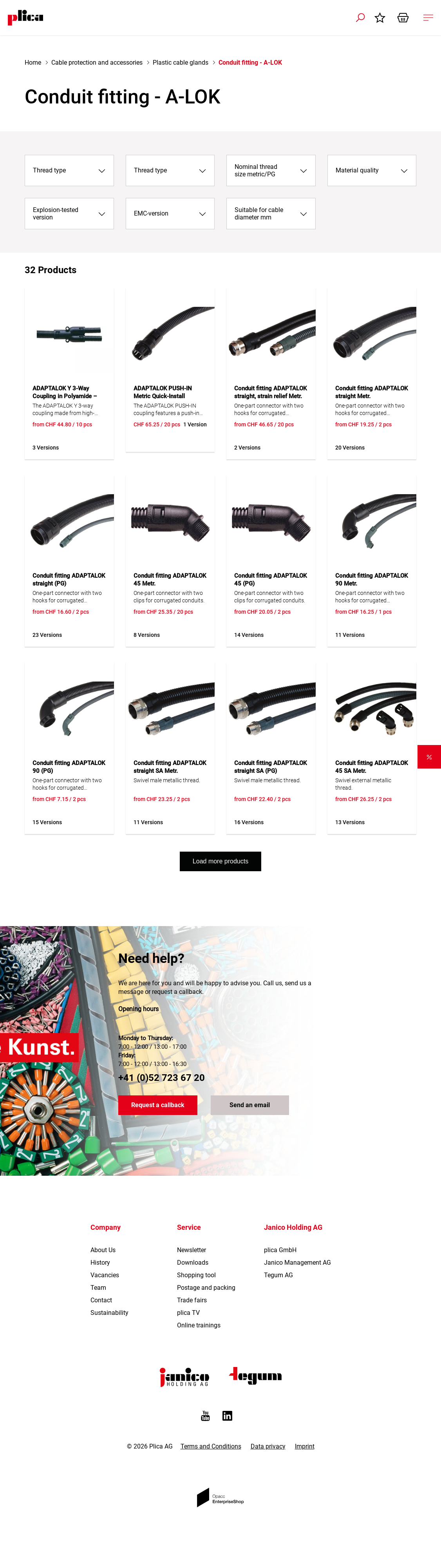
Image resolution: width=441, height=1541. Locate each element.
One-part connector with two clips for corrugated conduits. (169, 597)
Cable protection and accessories (97, 62)
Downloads (192, 1262)
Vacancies (104, 1275)
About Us (103, 1250)
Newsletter (191, 1250)
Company (105, 1227)
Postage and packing (206, 1287)
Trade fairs (192, 1300)
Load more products (220, 861)
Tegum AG (278, 1275)
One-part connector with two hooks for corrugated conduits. (370, 409)
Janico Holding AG (293, 1227)
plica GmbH (280, 1250)
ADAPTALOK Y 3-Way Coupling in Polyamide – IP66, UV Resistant (65, 396)
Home (33, 62)
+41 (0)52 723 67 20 (161, 1077)
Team (98, 1287)
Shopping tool (196, 1275)
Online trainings (198, 1325)
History (100, 1262)
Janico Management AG (297, 1262)
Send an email (250, 1105)
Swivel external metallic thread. (363, 784)
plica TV (188, 1312)
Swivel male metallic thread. (167, 780)
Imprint (304, 1446)
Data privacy (268, 1446)
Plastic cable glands (180, 62)
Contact (101, 1300)
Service (189, 1227)
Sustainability (109, 1312)
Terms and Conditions (211, 1446)
